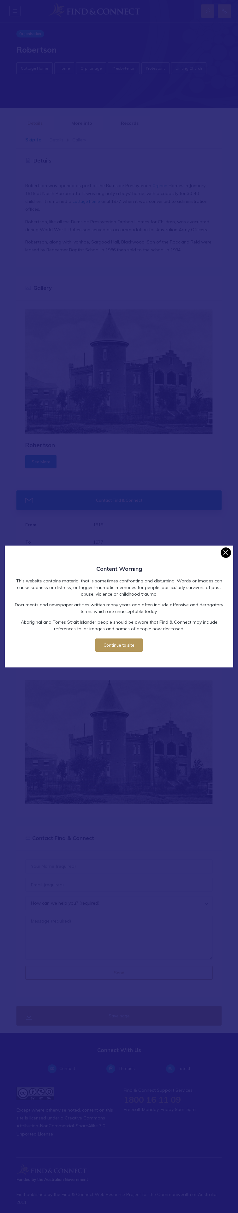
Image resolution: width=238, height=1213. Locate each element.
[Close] (226, 552)
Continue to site (119, 645)
